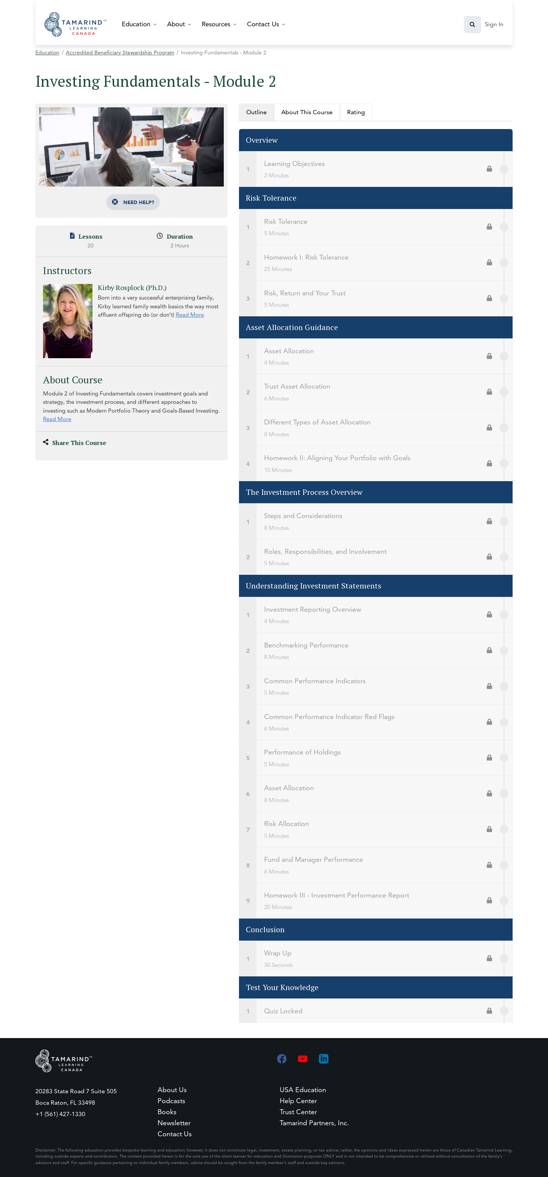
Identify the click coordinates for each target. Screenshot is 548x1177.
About (176, 24)
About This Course (307, 112)
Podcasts (171, 1100)
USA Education (303, 1089)
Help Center (298, 1100)
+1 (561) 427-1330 (60, 1114)
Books (167, 1111)
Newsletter (174, 1122)
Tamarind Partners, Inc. (314, 1122)
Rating (356, 112)
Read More (190, 314)
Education (136, 24)
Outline (256, 112)
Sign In (494, 24)
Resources (216, 24)
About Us (172, 1089)
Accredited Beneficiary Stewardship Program (120, 52)
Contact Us (263, 24)
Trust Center (298, 1111)
